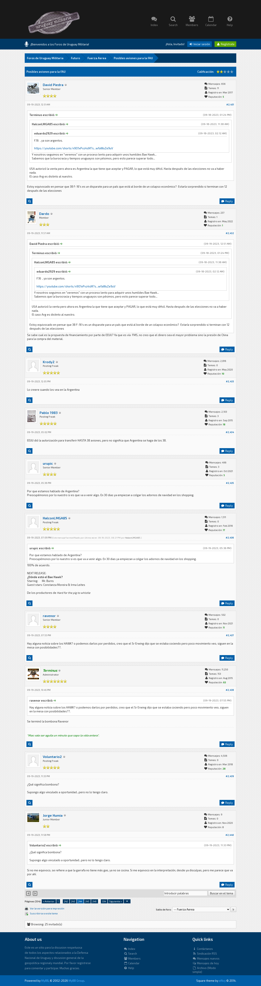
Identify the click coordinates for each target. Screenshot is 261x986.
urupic (48, 463)
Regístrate (225, 44)
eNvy (222, 980)
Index (129, 949)
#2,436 (230, 537)
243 (73, 901)
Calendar (132, 963)
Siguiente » (115, 901)
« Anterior (48, 901)
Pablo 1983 (49, 412)
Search (130, 953)
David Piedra (53, 85)
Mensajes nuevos (206, 958)
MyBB (45, 980)
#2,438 (230, 689)
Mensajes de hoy (205, 963)
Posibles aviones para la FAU (133, 58)
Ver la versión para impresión (47, 908)
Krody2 (49, 362)
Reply (227, 201)
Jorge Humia (53, 815)
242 (66, 901)
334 (104, 901)
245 (87, 901)
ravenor (49, 616)
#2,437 (230, 635)
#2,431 (230, 104)
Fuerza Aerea (97, 58)
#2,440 (230, 834)
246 (94, 901)
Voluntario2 (52, 757)
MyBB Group (76, 980)
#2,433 (230, 381)
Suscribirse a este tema (44, 913)
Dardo (44, 213)
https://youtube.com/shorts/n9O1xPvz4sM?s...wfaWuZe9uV (73, 148)
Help (129, 968)
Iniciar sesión (199, 44)
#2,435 (230, 482)
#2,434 (230, 432)
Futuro (75, 58)
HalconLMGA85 (55, 518)
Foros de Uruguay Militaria (45, 58)
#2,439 (230, 776)
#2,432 (230, 233)
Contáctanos (202, 949)
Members (132, 958)
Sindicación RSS (204, 953)
